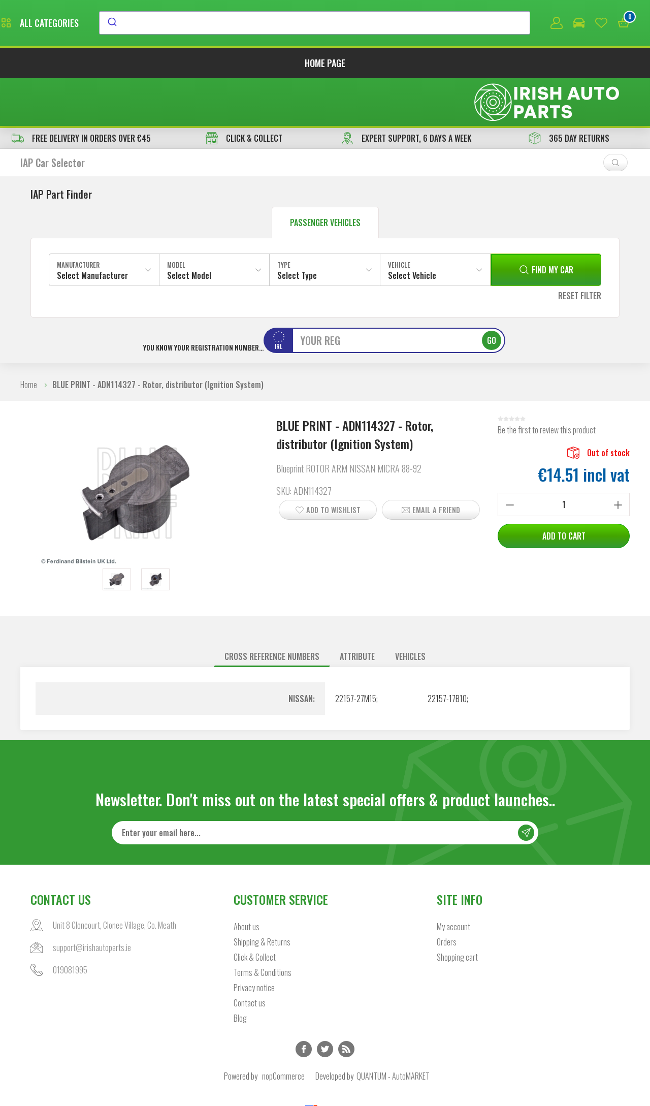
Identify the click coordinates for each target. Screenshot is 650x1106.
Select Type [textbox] (297, 230)
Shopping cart (457, 912)
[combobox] (407, 24)
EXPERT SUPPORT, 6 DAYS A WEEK (406, 92)
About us (246, 881)
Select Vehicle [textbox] (412, 230)
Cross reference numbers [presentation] (271, 611)
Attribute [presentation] (357, 611)
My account (453, 881)
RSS (346, 1004)
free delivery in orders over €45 (81, 92)
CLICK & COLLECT (244, 92)
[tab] (272, 611)
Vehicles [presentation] (410, 611)
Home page (325, 65)
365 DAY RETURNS (569, 92)
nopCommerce (283, 1031)
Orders (447, 897)
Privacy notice (254, 942)
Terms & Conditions (262, 927)
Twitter (325, 1004)
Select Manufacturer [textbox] (92, 230)
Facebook (304, 1004)
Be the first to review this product (547, 384)
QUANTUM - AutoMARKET (393, 1031)
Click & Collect (255, 912)
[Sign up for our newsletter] (325, 787)
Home (28, 339)
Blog (240, 973)
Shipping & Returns (262, 897)
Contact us (250, 958)
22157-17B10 (447, 653)
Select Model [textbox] (189, 230)
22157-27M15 (355, 653)
